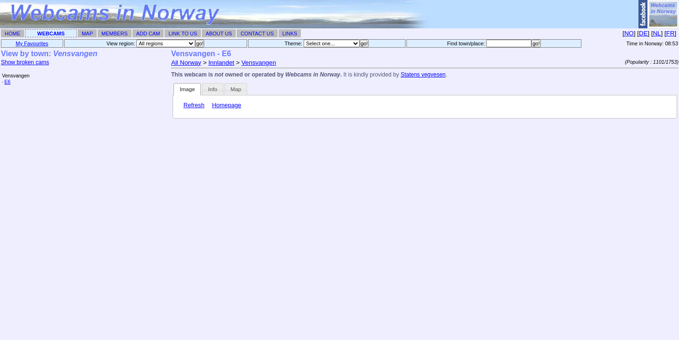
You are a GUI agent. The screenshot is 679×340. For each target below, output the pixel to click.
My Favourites (32, 43)
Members (114, 33)
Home (12, 33)
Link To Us (182, 33)
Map (87, 33)
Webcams (51, 33)
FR (670, 33)
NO (629, 33)
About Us (219, 33)
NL (657, 33)
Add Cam (148, 33)
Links (290, 33)
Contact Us (257, 33)
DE (643, 33)
